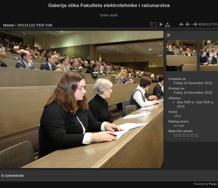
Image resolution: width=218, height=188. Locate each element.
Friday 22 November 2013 (193, 83)
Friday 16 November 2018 (193, 93)
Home (8, 25)
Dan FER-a (185, 102)
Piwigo (213, 183)
